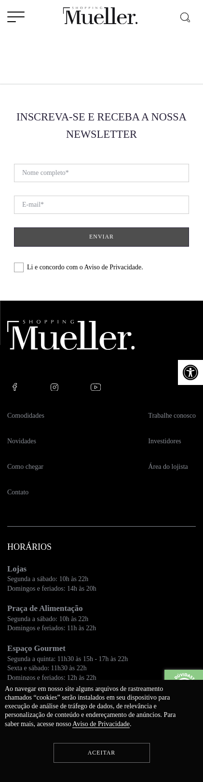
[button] (190, 372)
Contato (17, 492)
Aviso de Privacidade (113, 267)
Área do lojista (168, 466)
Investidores (164, 441)
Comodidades (25, 415)
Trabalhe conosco (172, 415)
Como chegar (25, 466)
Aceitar (102, 752)
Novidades (21, 441)
